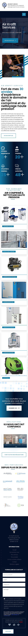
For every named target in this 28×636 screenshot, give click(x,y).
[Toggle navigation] (24, 14)
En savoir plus (10, 40)
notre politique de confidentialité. (11, 615)
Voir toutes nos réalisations (14, 455)
